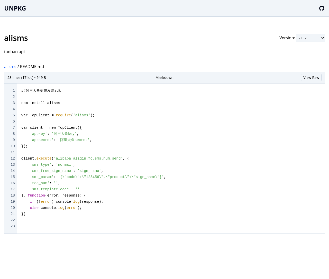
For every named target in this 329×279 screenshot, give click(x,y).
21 (13, 214)
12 (13, 158)
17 (13, 189)
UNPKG (15, 8)
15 (13, 177)
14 (13, 171)
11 (13, 152)
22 (13, 220)
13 (13, 165)
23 (13, 226)
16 (13, 183)
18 (13, 195)
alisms (10, 66)
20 (13, 208)
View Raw (311, 77)
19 (13, 202)
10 (13, 146)
